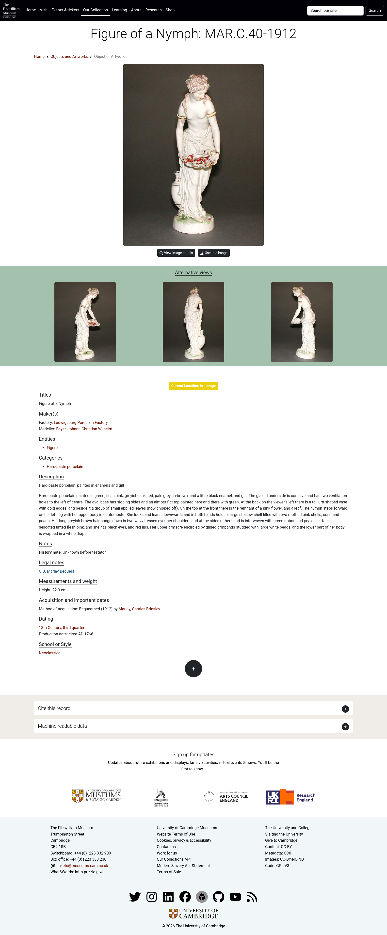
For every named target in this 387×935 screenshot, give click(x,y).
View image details (176, 253)
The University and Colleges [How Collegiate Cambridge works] (289, 827)
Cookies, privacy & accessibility (184, 840)
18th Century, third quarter (61, 627)
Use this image (214, 253)
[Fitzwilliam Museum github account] (219, 896)
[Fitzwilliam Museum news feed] (252, 896)
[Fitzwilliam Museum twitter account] (135, 896)
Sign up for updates (193, 755)
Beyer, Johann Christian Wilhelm (84, 429)
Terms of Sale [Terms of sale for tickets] (169, 872)
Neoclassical (50, 653)
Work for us (167, 853)
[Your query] (335, 11)
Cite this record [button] (54, 708)
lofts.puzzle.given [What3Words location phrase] (90, 872)
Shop (170, 10)
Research (153, 10)
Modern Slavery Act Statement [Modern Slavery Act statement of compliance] (183, 865)
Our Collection (95, 10)
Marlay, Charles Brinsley (139, 609)
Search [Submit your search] (375, 10)
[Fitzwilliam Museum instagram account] (152, 896)
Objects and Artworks (69, 56)
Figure (52, 447)
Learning (119, 10)
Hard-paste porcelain (65, 466)
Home (31, 9)
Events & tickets (65, 10)
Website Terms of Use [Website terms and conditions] (176, 834)
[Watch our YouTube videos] (235, 896)
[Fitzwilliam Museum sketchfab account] (202, 896)
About (136, 10)
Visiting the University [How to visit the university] (284, 834)
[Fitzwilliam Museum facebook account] (169, 896)
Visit (44, 10)
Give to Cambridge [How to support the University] (281, 840)
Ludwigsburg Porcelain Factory (81, 422)
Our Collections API (174, 859)
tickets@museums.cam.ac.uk (82, 865)
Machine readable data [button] (62, 726)
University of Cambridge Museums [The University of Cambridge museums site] (187, 827)
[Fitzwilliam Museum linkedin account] (185, 896)
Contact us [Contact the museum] (166, 846)
